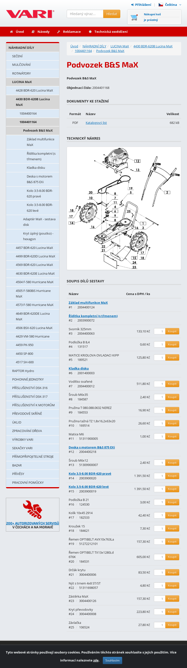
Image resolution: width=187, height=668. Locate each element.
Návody (40, 31)
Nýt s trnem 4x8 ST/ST (85, 583)
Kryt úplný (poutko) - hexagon (38, 236)
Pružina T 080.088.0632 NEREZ (90, 408)
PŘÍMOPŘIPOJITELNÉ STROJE (33, 456)
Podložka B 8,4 (79, 342)
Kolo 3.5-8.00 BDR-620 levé (40, 207)
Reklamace (69, 31)
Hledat (111, 13)
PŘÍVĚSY (18, 474)
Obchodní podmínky (163, 651)
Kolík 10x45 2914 (81, 513)
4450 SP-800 (24, 353)
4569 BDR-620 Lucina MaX (34, 264)
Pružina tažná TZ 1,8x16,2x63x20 (92, 421)
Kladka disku (36, 167)
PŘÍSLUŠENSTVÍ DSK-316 (29, 388)
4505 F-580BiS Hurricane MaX (33, 293)
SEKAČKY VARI (22, 448)
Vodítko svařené (80, 381)
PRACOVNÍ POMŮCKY (28, 482)
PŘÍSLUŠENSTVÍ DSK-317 (29, 396)
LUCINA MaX (22, 82)
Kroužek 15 (77, 526)
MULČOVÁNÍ (21, 64)
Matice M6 (76, 434)
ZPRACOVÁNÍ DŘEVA (27, 431)
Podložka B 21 (79, 500)
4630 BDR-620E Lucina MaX (35, 273)
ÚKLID (16, 422)
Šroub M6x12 (78, 460)
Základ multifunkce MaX (40, 142)
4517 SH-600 (25, 362)
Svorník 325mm (80, 329)
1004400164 (28, 113)
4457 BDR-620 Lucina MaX (34, 247)
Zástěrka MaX (78, 596)
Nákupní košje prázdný (152, 17)
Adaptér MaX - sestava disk (39, 222)
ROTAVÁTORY (21, 73)
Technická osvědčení (108, 31)
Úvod (16, 31)
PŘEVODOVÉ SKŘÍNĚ (27, 413)
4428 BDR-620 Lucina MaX (34, 90)
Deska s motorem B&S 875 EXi (39, 179)
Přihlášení (141, 4)
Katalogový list (96, 122)
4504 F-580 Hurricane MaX (35, 282)
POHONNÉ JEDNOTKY (28, 379)
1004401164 (28, 122)
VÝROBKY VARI (22, 439)
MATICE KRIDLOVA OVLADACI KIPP (94, 355)
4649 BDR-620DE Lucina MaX (33, 316)
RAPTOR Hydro (23, 371)
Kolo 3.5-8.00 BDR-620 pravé (40, 193)
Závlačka (75, 622)
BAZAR (17, 465)
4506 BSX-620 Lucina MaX (34, 328)
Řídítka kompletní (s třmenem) (41, 156)
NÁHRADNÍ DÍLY (21, 47)
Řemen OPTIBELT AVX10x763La (91, 539)
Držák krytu (77, 570)
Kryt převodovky (81, 609)
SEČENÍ (17, 56)
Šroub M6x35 (78, 394)
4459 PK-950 (24, 345)
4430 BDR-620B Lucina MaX (33, 102)
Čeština (170, 4)
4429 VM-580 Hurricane (32, 336)
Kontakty (109, 651)
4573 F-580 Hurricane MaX (35, 305)
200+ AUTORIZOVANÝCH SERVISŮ (32, 523)
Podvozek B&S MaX (38, 130)
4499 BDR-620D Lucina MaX (35, 256)
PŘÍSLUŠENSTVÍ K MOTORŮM (33, 405)
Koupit (172, 331)
